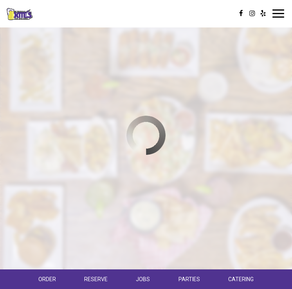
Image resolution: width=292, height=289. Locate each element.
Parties (189, 279)
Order (47, 279)
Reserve (96, 279)
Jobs (143, 279)
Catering (241, 279)
